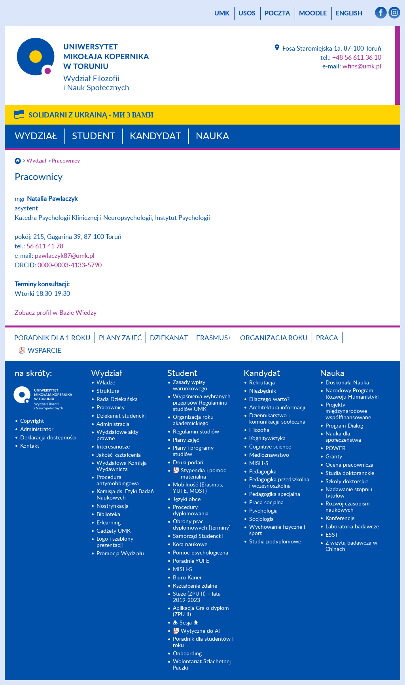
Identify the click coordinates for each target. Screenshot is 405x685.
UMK (221, 13)
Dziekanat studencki (121, 416)
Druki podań (188, 462)
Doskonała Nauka (347, 383)
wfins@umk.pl (362, 66)
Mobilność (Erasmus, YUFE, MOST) (198, 488)
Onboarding (187, 654)
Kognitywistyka (267, 438)
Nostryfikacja (113, 506)
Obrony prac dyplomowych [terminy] (202, 525)
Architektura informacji (277, 408)
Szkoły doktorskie (347, 481)
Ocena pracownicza (349, 465)
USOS (246, 13)
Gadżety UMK (114, 531)
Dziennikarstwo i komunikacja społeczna (277, 419)
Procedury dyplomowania (190, 511)
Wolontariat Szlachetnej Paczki (202, 665)
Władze (106, 383)
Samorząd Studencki (198, 536)
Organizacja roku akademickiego (193, 420)
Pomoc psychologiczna (200, 553)
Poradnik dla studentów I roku (203, 642)
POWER (336, 448)
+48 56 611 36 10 (356, 58)
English (349, 13)
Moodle (313, 13)
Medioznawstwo (269, 455)
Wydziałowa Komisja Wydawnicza (122, 466)
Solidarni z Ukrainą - (90, 115)
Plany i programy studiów (193, 451)
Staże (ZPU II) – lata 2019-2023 (197, 597)
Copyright (32, 421)
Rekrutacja (262, 383)
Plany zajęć (120, 338)
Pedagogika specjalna (274, 494)
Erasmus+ (214, 338)
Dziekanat (169, 338)
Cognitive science (270, 447)
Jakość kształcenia (119, 455)
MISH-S (182, 569)
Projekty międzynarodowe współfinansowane (348, 411)
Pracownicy (66, 161)
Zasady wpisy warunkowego (190, 386)
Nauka (212, 136)
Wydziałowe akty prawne (117, 435)
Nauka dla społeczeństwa (343, 437)
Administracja (113, 424)
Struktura (108, 391)
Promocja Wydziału (120, 553)
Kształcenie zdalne (195, 586)
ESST (332, 535)
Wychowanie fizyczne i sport (277, 530)
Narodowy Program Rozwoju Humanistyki (352, 394)
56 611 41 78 (44, 246)
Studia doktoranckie (350, 473)
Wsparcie (44, 350)
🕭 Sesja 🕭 (186, 623)
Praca (327, 338)
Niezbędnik (262, 391)
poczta (277, 13)
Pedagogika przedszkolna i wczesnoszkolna (279, 483)
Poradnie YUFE (191, 561)
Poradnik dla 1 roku (52, 338)
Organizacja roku (274, 338)
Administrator (36, 429)
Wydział (36, 136)
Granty (334, 457)
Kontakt (29, 446)
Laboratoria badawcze (352, 527)
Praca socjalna (266, 502)
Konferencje (340, 518)
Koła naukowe (190, 544)
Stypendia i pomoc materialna (203, 474)
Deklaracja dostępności (48, 438)
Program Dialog (344, 426)
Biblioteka (108, 514)
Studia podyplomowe (275, 542)
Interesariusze (113, 447)
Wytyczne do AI (200, 631)
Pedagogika (262, 472)
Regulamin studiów (196, 432)
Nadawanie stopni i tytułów (349, 493)
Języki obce (187, 499)
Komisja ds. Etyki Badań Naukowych (125, 495)
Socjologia (261, 519)
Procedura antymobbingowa (118, 480)
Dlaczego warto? (269, 399)
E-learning (109, 523)
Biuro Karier (187, 578)
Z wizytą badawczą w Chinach (351, 546)
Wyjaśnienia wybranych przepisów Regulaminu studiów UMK (202, 403)
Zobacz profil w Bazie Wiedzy (56, 313)
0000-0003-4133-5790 (70, 265)
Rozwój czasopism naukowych (348, 507)
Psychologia (263, 511)
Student (93, 136)
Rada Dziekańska (117, 399)
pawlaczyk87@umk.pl (65, 256)
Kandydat (155, 136)
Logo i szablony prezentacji (115, 542)
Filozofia (259, 430)
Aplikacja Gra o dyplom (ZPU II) (201, 611)
